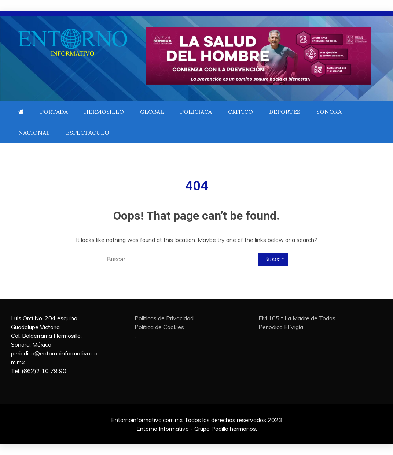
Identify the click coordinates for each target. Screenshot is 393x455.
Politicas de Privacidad (164, 318)
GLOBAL (152, 111)
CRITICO (240, 111)
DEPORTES (284, 111)
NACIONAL (34, 132)
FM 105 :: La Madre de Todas (296, 318)
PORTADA (54, 111)
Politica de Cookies (159, 327)
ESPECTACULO (87, 132)
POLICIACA (196, 111)
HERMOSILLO (104, 111)
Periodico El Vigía (280, 327)
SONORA (329, 111)
